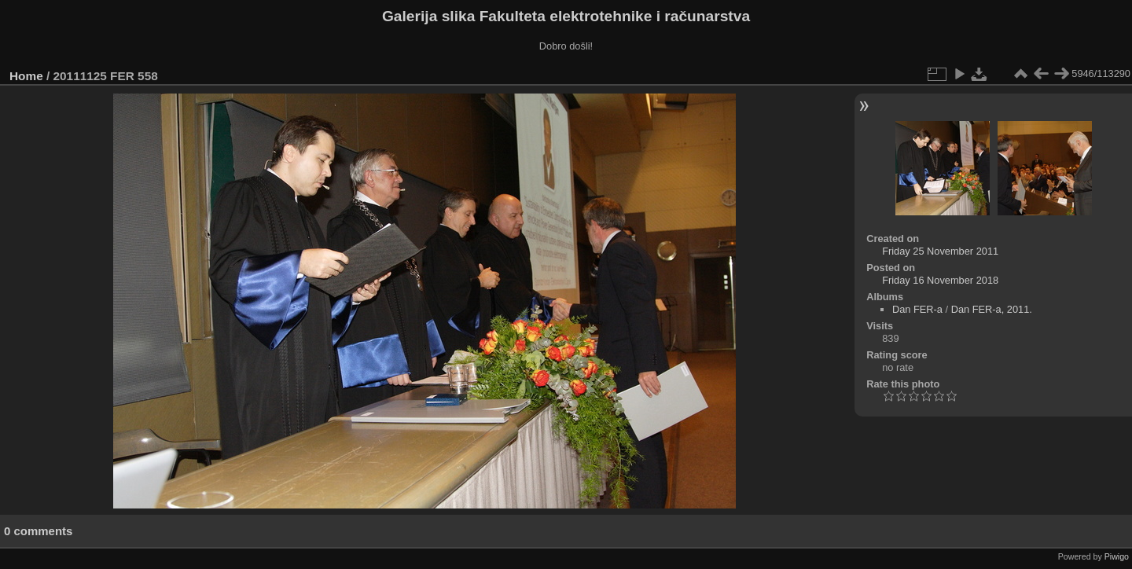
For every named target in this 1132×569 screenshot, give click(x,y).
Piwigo (1116, 556)
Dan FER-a (917, 309)
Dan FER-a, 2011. (991, 309)
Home (26, 76)
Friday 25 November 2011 (940, 251)
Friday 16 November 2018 (940, 280)
